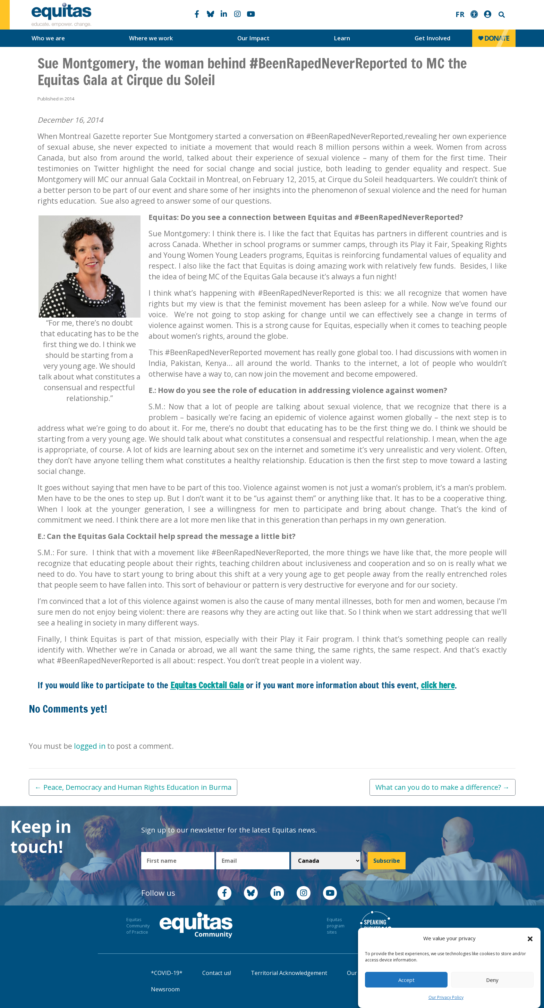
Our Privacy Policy (446, 997)
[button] (530, 938)
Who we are (48, 38)
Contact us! (216, 973)
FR (460, 14)
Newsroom (165, 989)
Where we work (151, 38)
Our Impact (253, 38)
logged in (89, 746)
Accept (406, 979)
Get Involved (432, 38)
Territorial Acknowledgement (289, 973)
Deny (492, 979)
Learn (342, 38)
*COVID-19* (166, 973)
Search (501, 14)
